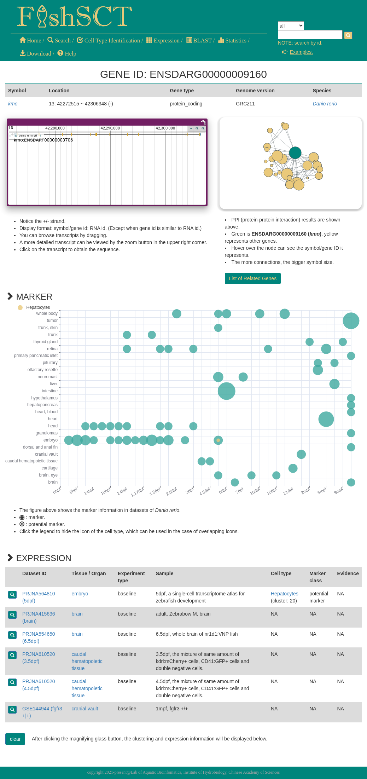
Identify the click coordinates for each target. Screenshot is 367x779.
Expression (163, 40)
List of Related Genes (253, 278)
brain (77, 614)
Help (66, 53)
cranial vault (85, 708)
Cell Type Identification (108, 40)
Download (35, 53)
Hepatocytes (284, 593)
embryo (80, 593)
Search (59, 40)
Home (30, 40)
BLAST (199, 40)
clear (15, 739)
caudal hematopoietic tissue (87, 661)
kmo (12, 103)
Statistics (232, 40)
